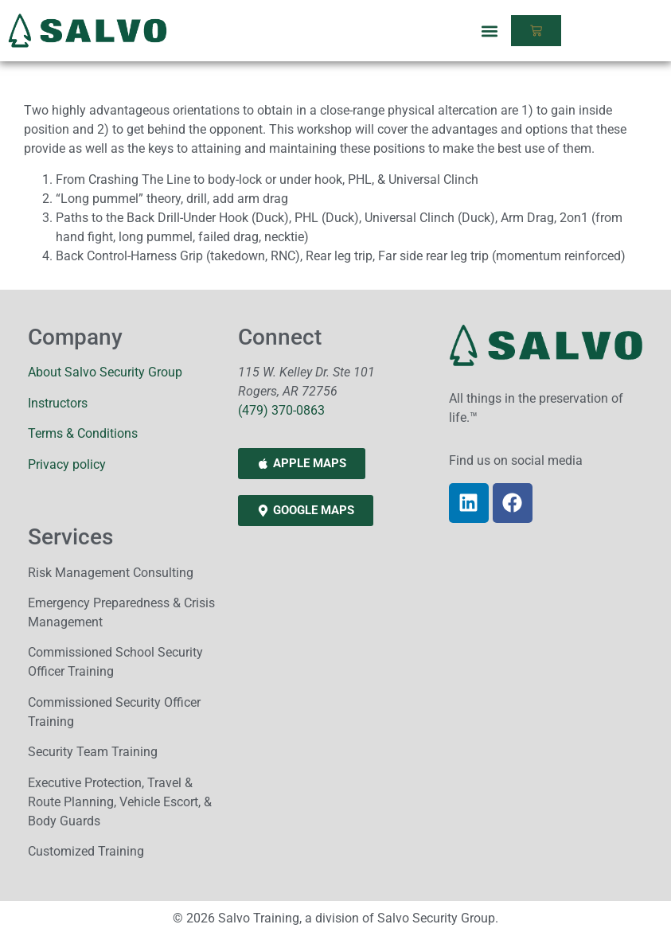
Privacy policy (67, 464)
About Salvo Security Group (105, 372)
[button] (490, 31)
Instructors (58, 403)
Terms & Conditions (83, 433)
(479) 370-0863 (281, 410)
